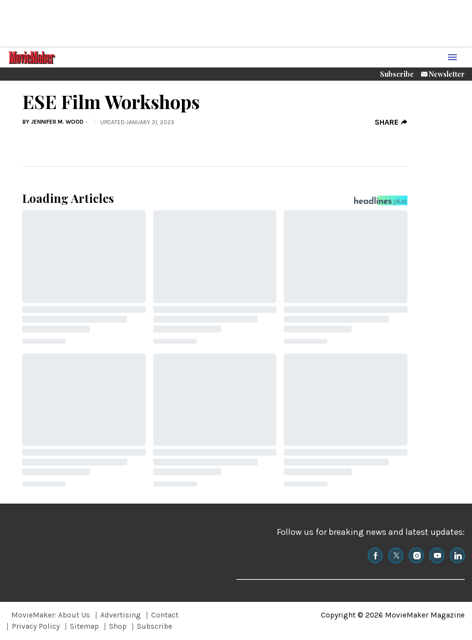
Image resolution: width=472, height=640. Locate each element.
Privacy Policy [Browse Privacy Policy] (36, 626)
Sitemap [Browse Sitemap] (84, 626)
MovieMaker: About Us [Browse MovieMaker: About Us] (50, 615)
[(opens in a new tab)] (375, 555)
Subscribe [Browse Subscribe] (154, 626)
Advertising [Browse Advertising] (120, 615)
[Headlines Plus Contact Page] (380, 203)
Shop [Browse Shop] (118, 626)
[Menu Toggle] (452, 58)
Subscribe (397, 74)
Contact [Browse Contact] (165, 615)
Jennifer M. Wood (57, 121)
